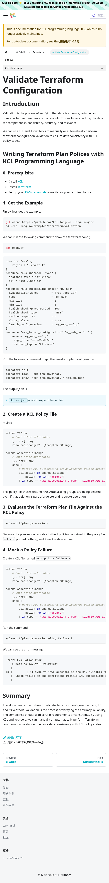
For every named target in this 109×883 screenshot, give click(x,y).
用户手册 (8, 793)
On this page (13, 68)
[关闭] (106, 5)
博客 (6, 832)
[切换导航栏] (5, 15)
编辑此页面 (12, 737)
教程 (6, 799)
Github (57, 6)
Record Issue (75, 6)
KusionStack (12, 858)
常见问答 (8, 805)
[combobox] (98, 15)
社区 (6, 837)
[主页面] (6, 52)
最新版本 (65, 41)
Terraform (24, 187)
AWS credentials (35, 192)
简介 (6, 788)
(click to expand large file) (35, 400)
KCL (20, 181)
